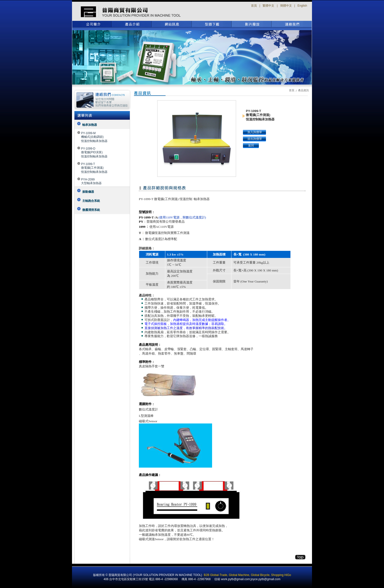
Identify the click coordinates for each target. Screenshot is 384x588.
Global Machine (239, 575)
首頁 (254, 5)
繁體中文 (268, 5)
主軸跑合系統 (91, 201)
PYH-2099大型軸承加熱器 (91, 181)
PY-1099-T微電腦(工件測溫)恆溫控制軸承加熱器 (94, 168)
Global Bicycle (260, 575)
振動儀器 (88, 191)
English (302, 5)
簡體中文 (286, 5)
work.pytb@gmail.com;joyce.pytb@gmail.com (250, 579)
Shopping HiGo (281, 575)
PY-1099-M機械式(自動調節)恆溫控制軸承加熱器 (94, 137)
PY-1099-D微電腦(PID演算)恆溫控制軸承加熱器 (94, 152)
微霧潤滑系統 (91, 210)
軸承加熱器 (89, 125)
